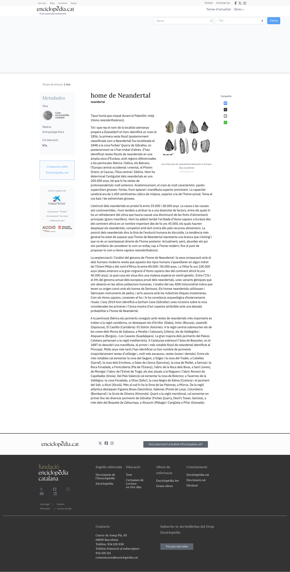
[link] (57, 169)
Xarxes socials (64, 508)
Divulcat (209, 3)
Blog (52, 3)
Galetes (60, 504)
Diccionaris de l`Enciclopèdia (105, 476)
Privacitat (45, 508)
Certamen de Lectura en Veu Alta (135, 483)
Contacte (62, 3)
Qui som (42, 3)
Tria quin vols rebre (177, 546)
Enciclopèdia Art (167, 480)
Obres (238, 9)
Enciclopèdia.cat (197, 474)
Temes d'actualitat (218, 9)
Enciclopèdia (104, 483)
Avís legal (45, 504)
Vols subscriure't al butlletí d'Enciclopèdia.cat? (176, 444)
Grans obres (164, 486)
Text (129, 474)
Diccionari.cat (223, 3)
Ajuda (74, 3)
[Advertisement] (73, 44)
